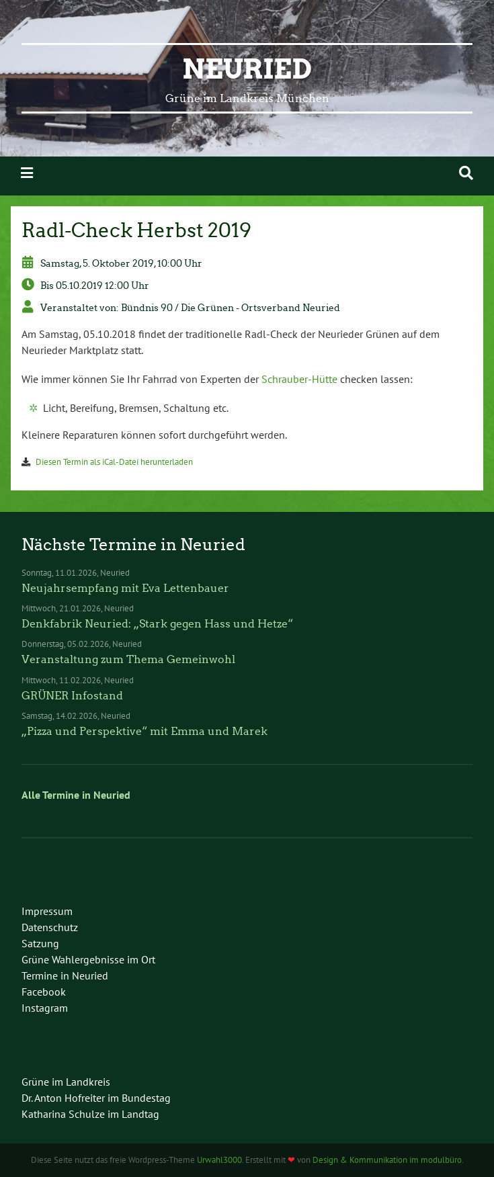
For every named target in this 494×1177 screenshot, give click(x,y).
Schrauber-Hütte (299, 379)
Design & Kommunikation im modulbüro (387, 1160)
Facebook (44, 991)
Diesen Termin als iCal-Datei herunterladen (114, 462)
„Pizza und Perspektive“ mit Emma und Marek (144, 731)
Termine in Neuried (65, 975)
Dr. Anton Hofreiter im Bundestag (96, 1097)
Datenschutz (50, 927)
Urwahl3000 (219, 1160)
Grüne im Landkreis (66, 1081)
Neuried (247, 69)
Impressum (47, 911)
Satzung (40, 943)
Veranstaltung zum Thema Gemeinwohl (128, 659)
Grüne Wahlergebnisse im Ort (88, 959)
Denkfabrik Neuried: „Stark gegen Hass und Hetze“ (157, 623)
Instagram (45, 1007)
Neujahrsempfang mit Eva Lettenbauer (125, 588)
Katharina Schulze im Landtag (90, 1114)
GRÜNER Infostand (72, 695)
